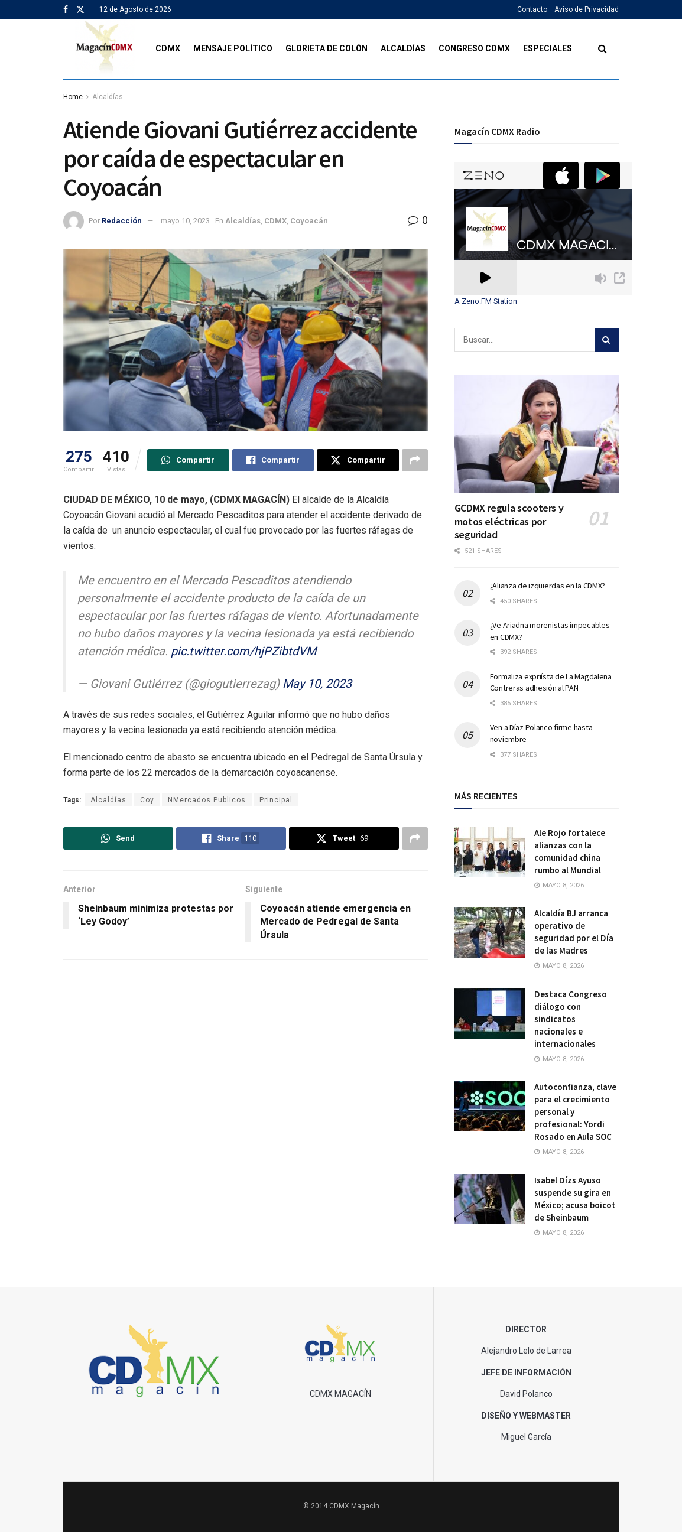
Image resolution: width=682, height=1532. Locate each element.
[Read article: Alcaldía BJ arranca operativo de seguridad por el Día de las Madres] (489, 932)
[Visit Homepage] (105, 49)
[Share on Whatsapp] (188, 460)
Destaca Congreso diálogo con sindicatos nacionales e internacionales (570, 1018)
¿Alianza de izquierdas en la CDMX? (547, 585)
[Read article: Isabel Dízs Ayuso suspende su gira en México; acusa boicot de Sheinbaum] (489, 1199)
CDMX (167, 48)
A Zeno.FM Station (485, 301)
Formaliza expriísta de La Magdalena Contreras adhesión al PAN (551, 682)
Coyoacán (309, 220)
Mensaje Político (232, 48)
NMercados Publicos (207, 800)
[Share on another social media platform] (415, 460)
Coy (147, 800)
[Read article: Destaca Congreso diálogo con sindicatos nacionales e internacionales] (489, 1013)
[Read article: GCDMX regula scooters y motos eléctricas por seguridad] (536, 434)
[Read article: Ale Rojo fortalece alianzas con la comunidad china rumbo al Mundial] (489, 852)
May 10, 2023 (317, 683)
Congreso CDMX (474, 48)
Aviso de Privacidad (586, 9)
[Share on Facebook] (273, 460)
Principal (276, 800)
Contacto (532, 9)
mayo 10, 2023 (185, 220)
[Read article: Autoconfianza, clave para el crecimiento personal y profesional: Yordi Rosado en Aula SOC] (489, 1106)
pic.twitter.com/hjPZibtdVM (243, 651)
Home (73, 97)
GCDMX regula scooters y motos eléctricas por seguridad (509, 521)
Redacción (122, 220)
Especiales (547, 48)
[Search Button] (602, 49)
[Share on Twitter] (358, 460)
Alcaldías (403, 48)
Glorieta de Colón (326, 48)
